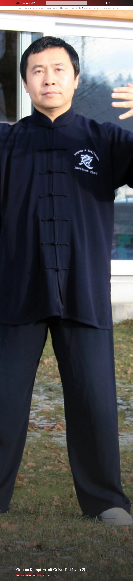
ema (55, 575)
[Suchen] (85, 3)
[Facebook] (109, 2)
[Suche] (66, 3)
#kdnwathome (20, 575)
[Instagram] (112, 2)
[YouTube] (115, 2)
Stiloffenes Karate (31, 575)
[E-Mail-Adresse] (106, 2)
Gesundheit (41, 575)
